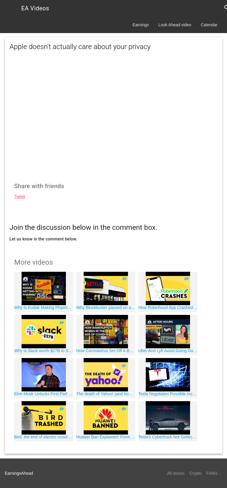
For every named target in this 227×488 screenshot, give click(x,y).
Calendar (209, 24)
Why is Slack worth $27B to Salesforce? (43, 350)
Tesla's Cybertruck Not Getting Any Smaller (167, 437)
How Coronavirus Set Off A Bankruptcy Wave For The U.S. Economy (105, 350)
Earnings (141, 24)
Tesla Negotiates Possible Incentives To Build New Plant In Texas (167, 393)
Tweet (19, 196)
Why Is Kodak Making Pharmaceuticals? (43, 307)
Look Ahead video (174, 24)
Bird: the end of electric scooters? (43, 437)
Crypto (195, 473)
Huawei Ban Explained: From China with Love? (105, 437)
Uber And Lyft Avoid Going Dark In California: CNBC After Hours (167, 350)
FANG (212, 473)
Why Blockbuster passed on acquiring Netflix (105, 307)
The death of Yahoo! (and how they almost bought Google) (105, 393)
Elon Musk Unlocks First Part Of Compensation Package (43, 393)
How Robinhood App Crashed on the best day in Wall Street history (167, 307)
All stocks (176, 473)
